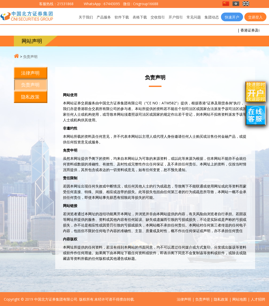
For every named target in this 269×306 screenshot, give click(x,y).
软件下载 (122, 17)
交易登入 (255, 17)
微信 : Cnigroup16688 (140, 3)
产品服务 (104, 17)
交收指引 (158, 17)
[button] (226, 4)
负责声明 (30, 56)
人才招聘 (258, 299)
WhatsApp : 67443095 (102, 3)
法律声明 (30, 73)
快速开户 (232, 17)
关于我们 (86, 17)
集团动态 (212, 17)
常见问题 (194, 17)
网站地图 (239, 299)
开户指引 (176, 17)
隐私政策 (30, 97)
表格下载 (140, 17)
